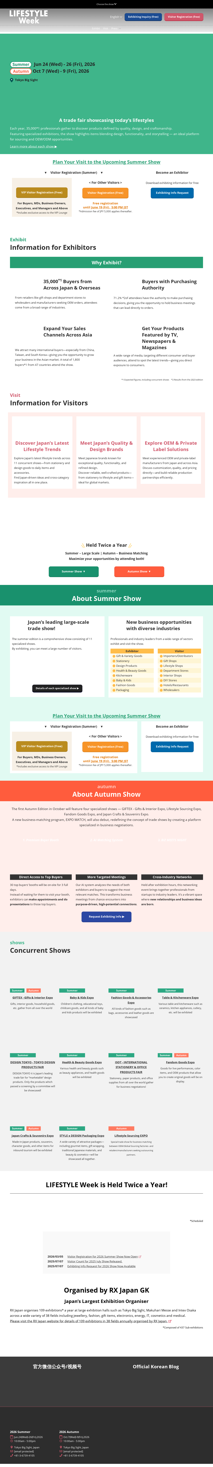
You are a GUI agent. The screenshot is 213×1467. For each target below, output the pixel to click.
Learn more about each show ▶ (33, 149)
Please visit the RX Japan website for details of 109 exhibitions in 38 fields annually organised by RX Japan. (89, 1324)
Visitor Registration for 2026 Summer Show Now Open (102, 1260)
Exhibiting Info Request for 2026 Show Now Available (101, 1269)
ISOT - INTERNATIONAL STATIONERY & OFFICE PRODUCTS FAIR (131, 1070)
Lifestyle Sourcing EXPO (131, 1139)
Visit (105, 31)
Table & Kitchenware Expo (180, 1001)
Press (114, 31)
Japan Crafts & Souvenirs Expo (33, 1139)
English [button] (116, 20)
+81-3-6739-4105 (24, 1458)
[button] (143, 20)
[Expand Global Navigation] (106, 4)
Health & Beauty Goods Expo (82, 1065)
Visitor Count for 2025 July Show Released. (94, 1264)
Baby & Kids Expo (82, 1001)
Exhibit (96, 31)
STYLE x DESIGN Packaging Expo (82, 1139)
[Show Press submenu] (120, 32)
